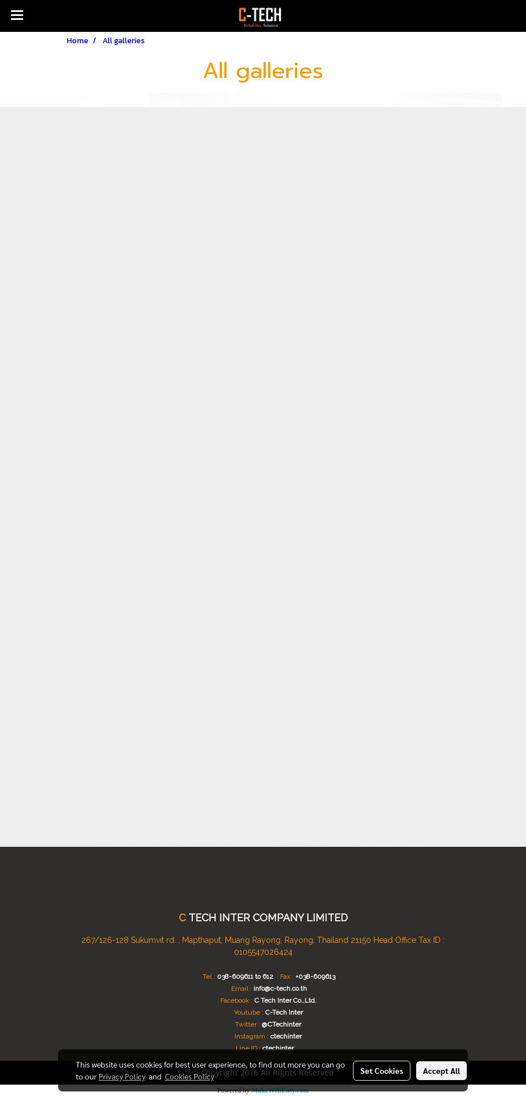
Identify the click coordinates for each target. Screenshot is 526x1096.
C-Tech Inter (284, 1012)
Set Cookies (381, 1070)
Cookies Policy (189, 1076)
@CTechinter (281, 1024)
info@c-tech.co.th (280, 988)
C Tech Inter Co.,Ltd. (285, 1000)
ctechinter (286, 1036)
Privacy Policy (121, 1076)
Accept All (441, 1070)
